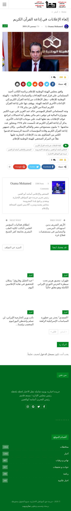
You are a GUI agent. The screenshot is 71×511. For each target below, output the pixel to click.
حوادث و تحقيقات (61, 466)
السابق (63, 331)
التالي (53, 331)
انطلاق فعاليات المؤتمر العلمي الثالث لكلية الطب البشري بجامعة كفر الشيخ (19, 228)
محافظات (64, 446)
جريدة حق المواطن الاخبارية (57, 154)
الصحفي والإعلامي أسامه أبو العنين (19, 149)
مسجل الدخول (47, 354)
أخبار (5, 26)
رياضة (66, 473)
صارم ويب (26, 506)
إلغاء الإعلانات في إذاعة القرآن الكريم (48, 145)
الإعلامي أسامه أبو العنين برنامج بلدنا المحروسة (51, 149)
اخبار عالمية (63, 480)
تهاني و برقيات (62, 460)
